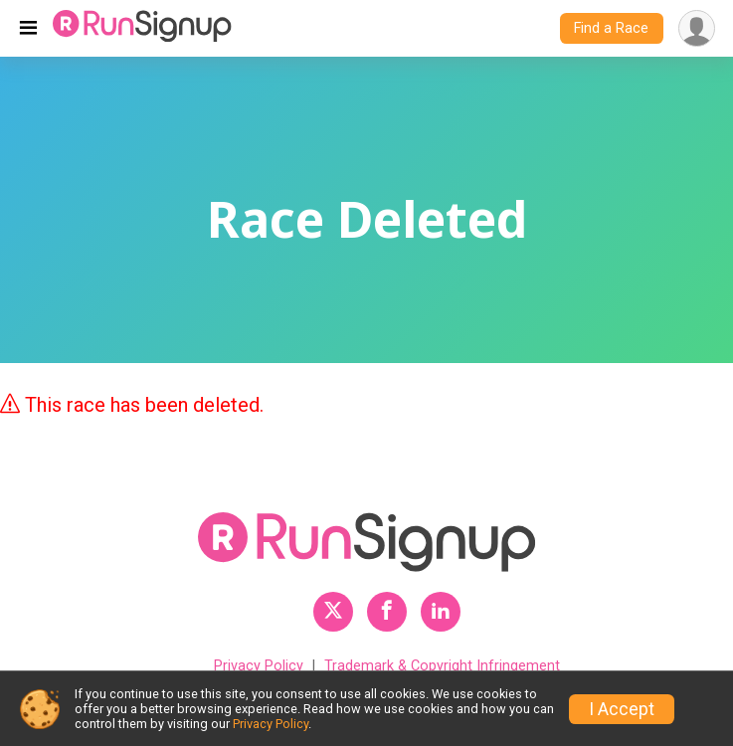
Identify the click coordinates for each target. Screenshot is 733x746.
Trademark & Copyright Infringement (442, 665)
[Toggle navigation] (28, 29)
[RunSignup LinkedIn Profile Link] (440, 612)
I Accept (621, 709)
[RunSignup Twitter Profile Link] (333, 612)
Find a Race (611, 28)
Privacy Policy (258, 665)
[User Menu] (696, 28)
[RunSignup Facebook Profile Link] (387, 612)
